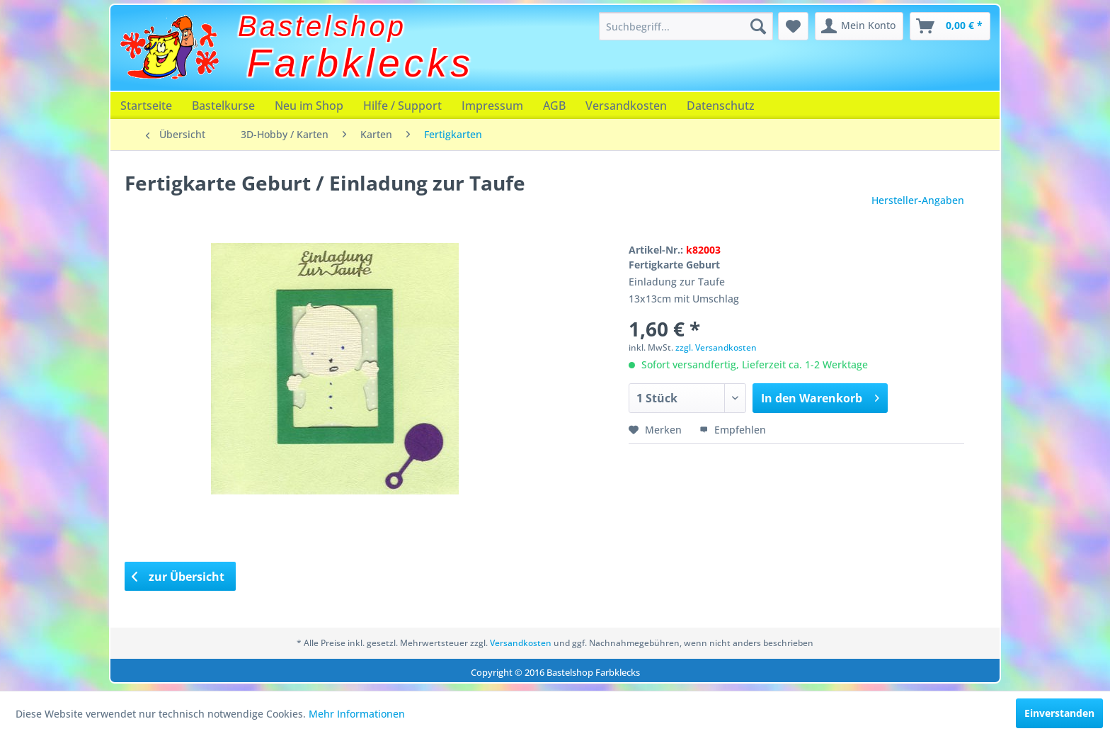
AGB (554, 105)
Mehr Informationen (357, 713)
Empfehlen (732, 429)
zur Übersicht (178, 576)
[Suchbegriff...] (686, 26)
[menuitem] (686, 26)
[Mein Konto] (859, 26)
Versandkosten (626, 105)
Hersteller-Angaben (917, 200)
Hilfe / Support (402, 105)
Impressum (492, 105)
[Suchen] (758, 26)
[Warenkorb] (950, 26)
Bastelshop (322, 26)
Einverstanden (1059, 713)
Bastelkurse (223, 105)
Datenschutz (721, 105)
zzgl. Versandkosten (716, 347)
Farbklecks (360, 63)
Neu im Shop (309, 105)
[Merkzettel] (793, 26)
